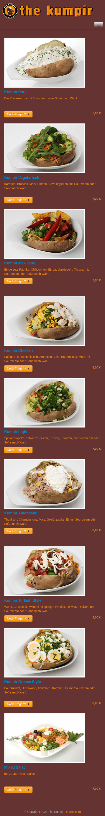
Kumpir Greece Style (22, 682)
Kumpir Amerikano (20, 513)
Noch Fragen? (18, 114)
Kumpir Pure (15, 92)
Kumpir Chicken (18, 350)
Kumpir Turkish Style (22, 600)
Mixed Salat (14, 767)
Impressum (73, 811)
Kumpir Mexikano (19, 263)
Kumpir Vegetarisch (21, 177)
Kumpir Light (15, 432)
